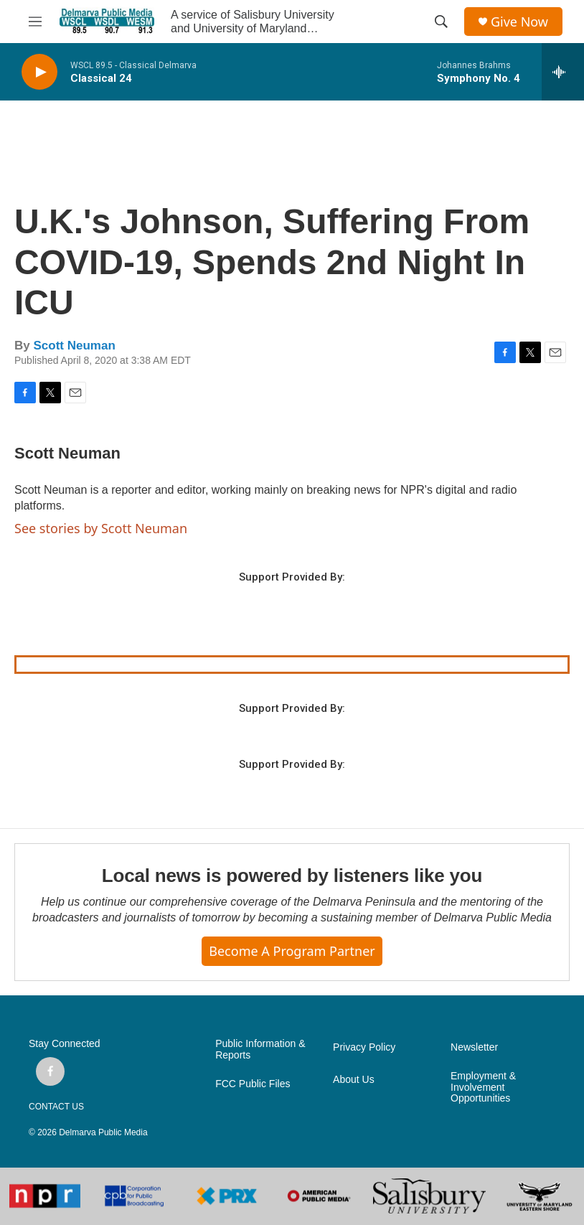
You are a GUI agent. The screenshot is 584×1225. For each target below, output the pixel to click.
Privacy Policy (364, 1047)
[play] (39, 72)
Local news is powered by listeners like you (292, 875)
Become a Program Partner (292, 950)
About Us (354, 1079)
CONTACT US (56, 1107)
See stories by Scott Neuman (100, 528)
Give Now (519, 21)
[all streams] (563, 71)
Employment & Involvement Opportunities (483, 1087)
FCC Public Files (252, 1084)
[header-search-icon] (441, 21)
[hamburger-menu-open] (35, 21)
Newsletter (474, 1047)
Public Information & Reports (260, 1049)
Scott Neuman (74, 345)
